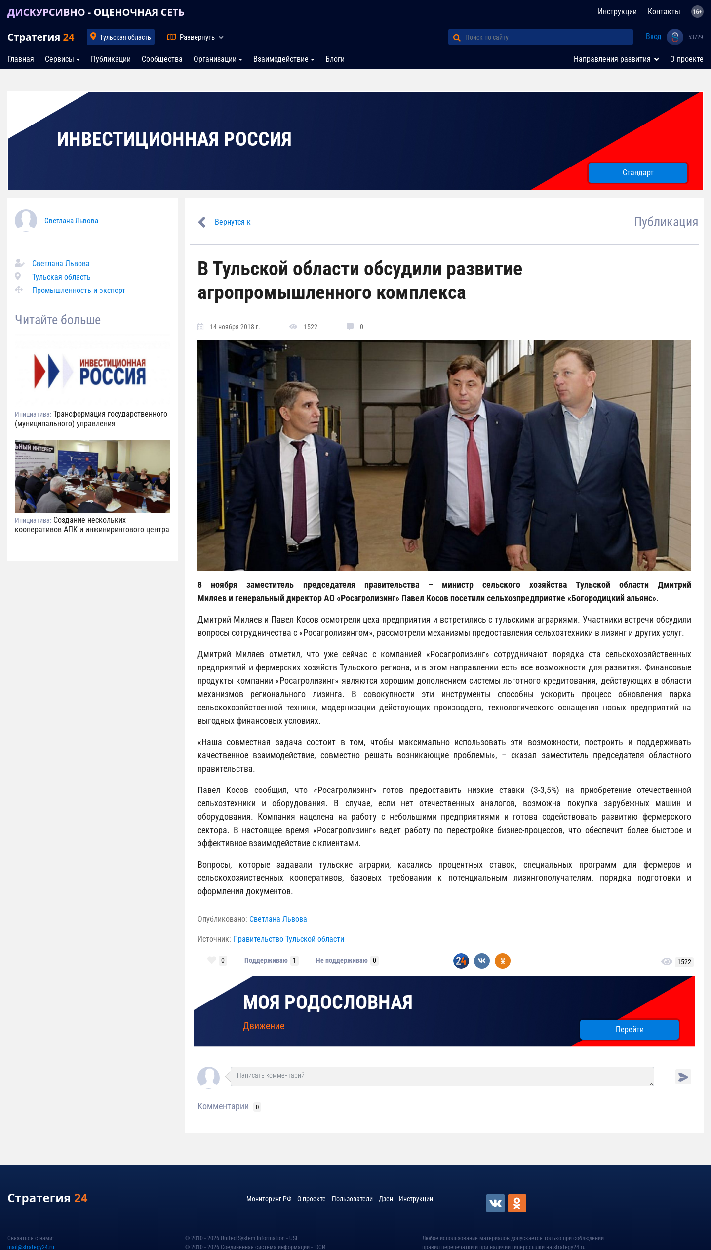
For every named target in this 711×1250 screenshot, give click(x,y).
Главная (20, 59)
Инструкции (617, 11)
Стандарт (638, 172)
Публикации (111, 59)
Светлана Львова (71, 220)
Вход (654, 36)
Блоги (335, 59)
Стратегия (40, 36)
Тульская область (125, 37)
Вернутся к (233, 222)
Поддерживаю (266, 960)
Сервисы (59, 59)
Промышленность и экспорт (78, 290)
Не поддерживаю (342, 960)
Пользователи (352, 1199)
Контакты (664, 11)
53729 (695, 37)
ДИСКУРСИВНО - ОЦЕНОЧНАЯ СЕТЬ (96, 12)
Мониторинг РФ (268, 1199)
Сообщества (162, 59)
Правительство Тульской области (288, 939)
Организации (215, 59)
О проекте (687, 59)
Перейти (630, 1029)
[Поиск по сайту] (549, 37)
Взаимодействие (281, 59)
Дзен (386, 1199)
